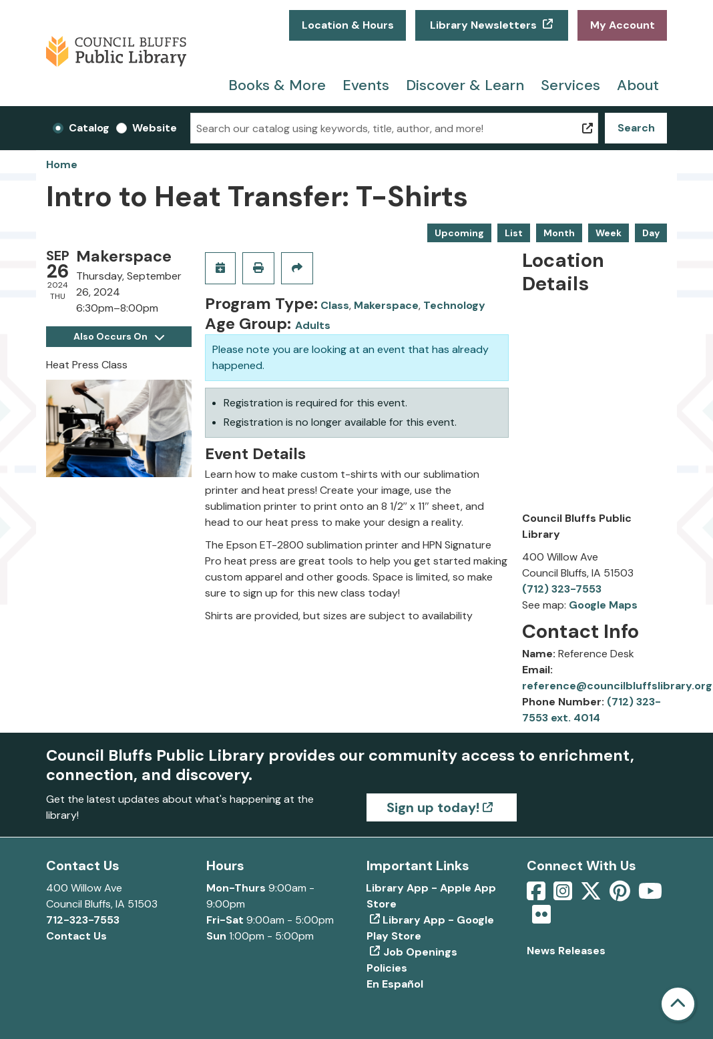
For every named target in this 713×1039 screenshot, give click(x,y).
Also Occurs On (118, 336)
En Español (395, 984)
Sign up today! (433, 807)
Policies (387, 968)
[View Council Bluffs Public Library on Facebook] (537, 895)
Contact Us (76, 936)
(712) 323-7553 (562, 589)
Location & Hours (348, 25)
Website (154, 128)
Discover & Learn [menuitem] (465, 85)
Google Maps (603, 605)
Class (334, 305)
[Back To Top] (678, 1004)
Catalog (89, 128)
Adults (312, 325)
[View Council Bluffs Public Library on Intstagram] (564, 895)
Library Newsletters (483, 25)
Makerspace (386, 305)
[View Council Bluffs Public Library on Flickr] (541, 919)
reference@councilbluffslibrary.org (617, 686)
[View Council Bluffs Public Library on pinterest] (621, 895)
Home (61, 164)
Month (559, 233)
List (514, 233)
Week (609, 233)
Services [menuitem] (570, 85)
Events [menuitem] (365, 85)
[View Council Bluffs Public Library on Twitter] (592, 895)
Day (651, 233)
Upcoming (459, 233)
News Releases (566, 951)
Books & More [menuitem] (277, 85)
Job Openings (420, 952)
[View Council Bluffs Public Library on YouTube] (650, 895)
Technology (454, 305)
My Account (622, 25)
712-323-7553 (83, 920)
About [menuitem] (638, 85)
